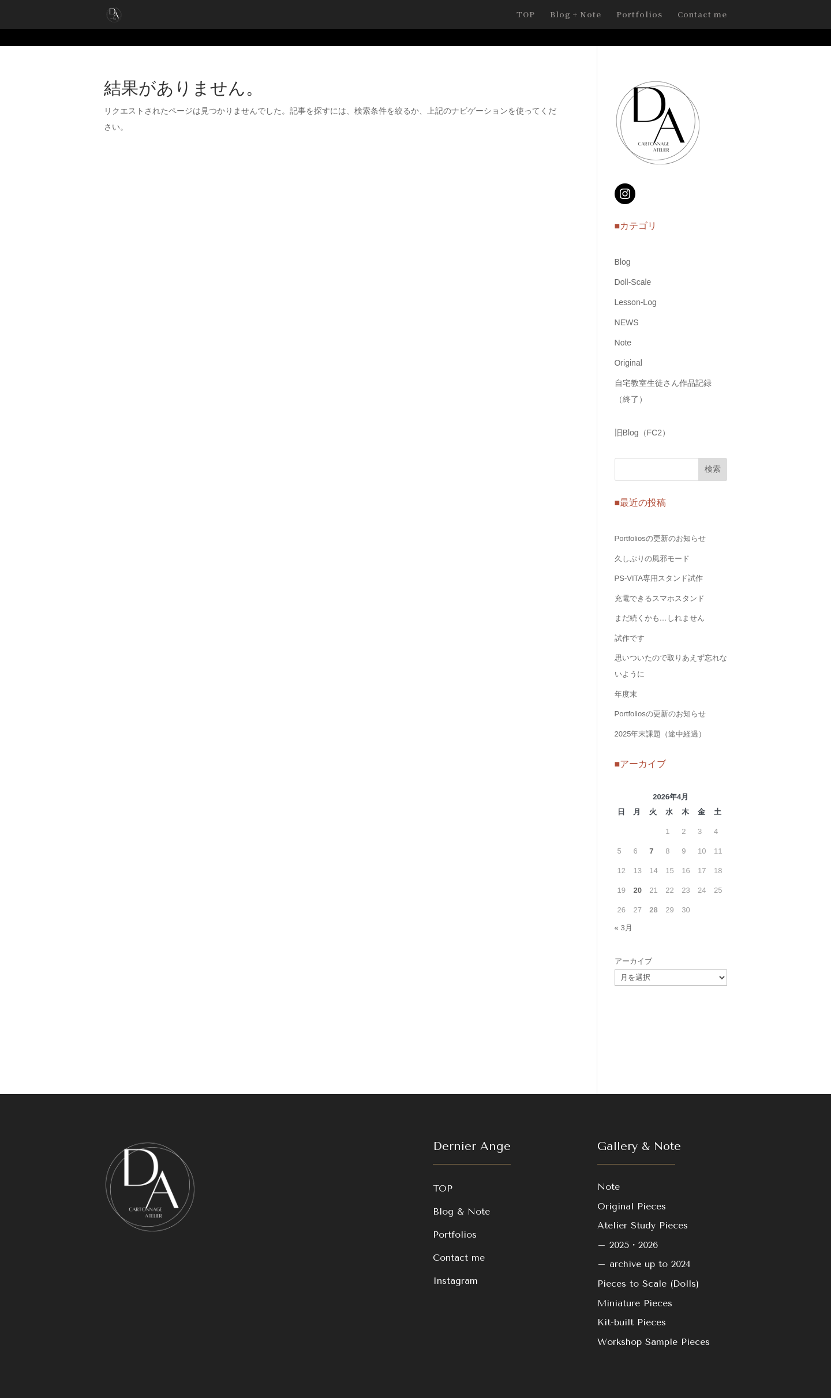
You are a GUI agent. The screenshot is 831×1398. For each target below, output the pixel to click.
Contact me (702, 15)
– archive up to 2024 (644, 1263)
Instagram (455, 1280)
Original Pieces (631, 1206)
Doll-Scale (633, 282)
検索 (713, 468)
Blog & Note (461, 1211)
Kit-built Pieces (631, 1322)
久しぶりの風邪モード (652, 558)
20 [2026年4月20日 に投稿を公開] (637, 890)
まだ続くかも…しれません (660, 618)
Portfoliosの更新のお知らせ (660, 538)
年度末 (626, 694)
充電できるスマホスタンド (660, 598)
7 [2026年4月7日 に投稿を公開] (651, 851)
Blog (623, 261)
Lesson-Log (636, 302)
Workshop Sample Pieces (653, 1341)
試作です (630, 638)
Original (628, 362)
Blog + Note (575, 15)
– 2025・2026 (627, 1244)
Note (623, 342)
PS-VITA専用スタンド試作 (659, 578)
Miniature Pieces (634, 1303)
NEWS (627, 322)
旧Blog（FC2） (642, 432)
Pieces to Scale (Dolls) (648, 1283)
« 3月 (623, 927)
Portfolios (639, 15)
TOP (525, 15)
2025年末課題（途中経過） (660, 734)
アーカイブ (633, 961)
